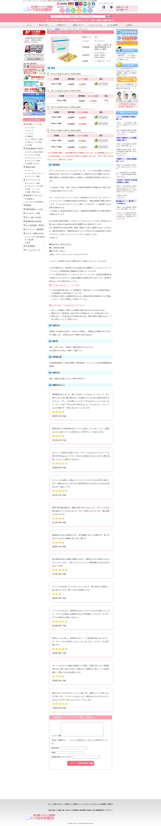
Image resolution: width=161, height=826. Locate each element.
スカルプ (34, 158)
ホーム (29, 25)
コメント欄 (80, 738)
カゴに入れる (102, 84)
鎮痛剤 (34, 221)
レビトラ (30, 130)
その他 (29, 145)
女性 (34, 142)
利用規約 (75, 810)
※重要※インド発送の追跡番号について (126, 160)
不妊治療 (30, 240)
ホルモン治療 (35, 233)
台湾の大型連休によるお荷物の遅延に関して (126, 139)
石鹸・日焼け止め (33, 192)
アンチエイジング (33, 180)
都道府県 (69, 751)
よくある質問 (112, 25)
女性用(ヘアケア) (33, 163)
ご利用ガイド (61, 25)
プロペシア (35, 152)
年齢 (68, 755)
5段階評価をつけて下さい (76, 759)
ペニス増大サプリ (35, 139)
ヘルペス (30, 170)
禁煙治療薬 (34, 209)
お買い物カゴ (52, 810)
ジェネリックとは (95, 25)
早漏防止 (30, 136)
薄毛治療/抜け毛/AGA (34, 149)
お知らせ (68, 810)
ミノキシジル (33, 155)
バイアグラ (31, 128)
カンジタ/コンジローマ (35, 173)
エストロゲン (36, 237)
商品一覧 (61, 810)
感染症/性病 (30, 167)
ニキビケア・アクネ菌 (35, 186)
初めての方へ (44, 25)
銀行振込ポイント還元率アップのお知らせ (126, 202)
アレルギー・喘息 (33, 213)
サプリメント (33, 161)
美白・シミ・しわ (33, 189)
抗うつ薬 (33, 217)
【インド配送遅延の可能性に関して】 (126, 118)
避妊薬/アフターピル (34, 195)
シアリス (30, 133)
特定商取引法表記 (85, 810)
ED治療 (34, 124)
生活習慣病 (30, 246)
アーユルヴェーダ (33, 250)
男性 (28, 242)
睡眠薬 (28, 205)
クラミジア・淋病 (33, 176)
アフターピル (35, 202)
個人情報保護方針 (98, 810)
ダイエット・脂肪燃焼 (35, 229)
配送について (78, 25)
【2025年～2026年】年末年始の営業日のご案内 (126, 181)
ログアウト (109, 810)
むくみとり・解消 (33, 183)
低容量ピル (31, 199)
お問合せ (129, 25)
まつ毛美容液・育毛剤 (35, 225)
